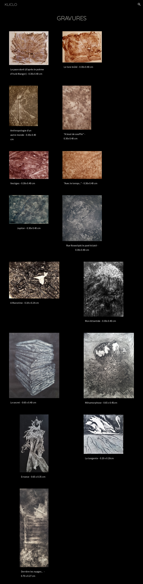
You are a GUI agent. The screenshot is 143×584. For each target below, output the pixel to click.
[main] (71, 18)
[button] (139, 4)
